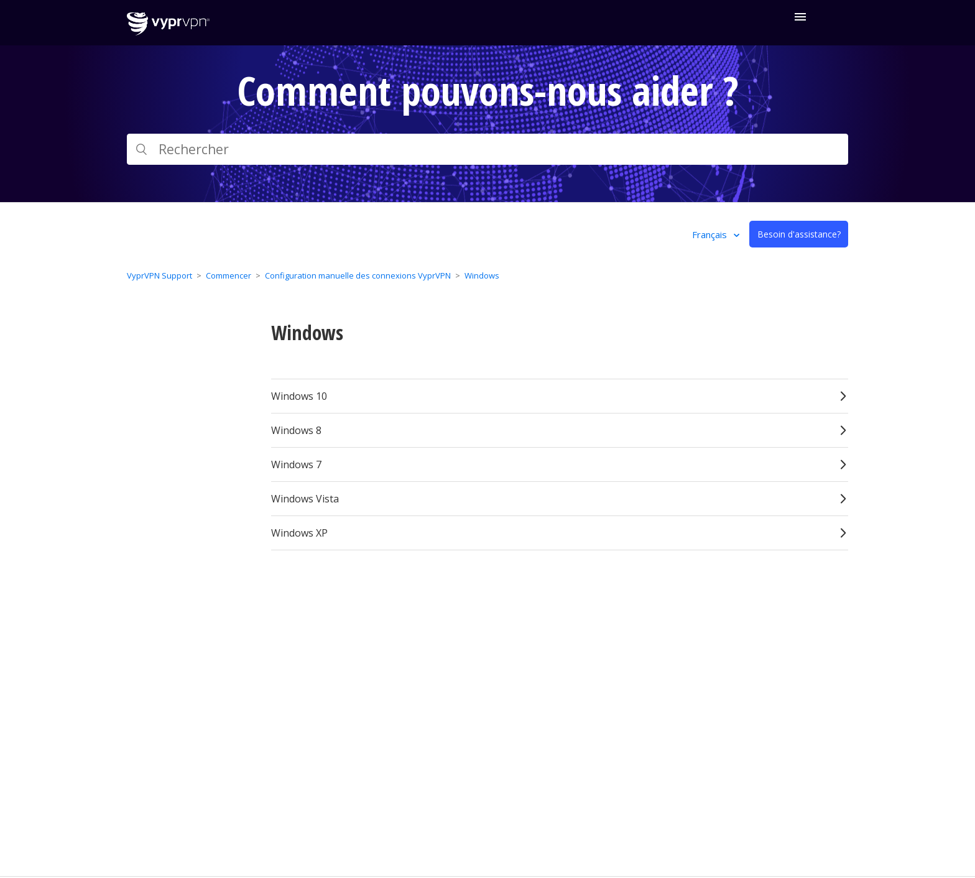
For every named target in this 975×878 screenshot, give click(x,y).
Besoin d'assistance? (799, 234)
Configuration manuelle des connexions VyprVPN (358, 275)
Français (710, 234)
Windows (481, 275)
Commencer (228, 275)
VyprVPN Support (159, 275)
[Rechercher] (487, 149)
